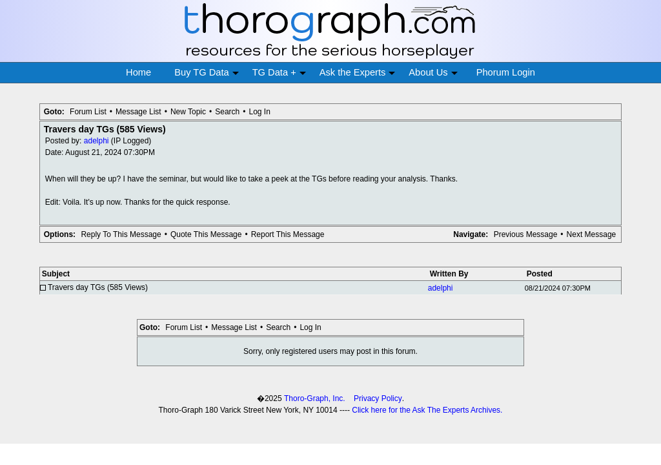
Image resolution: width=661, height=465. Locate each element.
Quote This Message (206, 234)
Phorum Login (505, 72)
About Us (433, 72)
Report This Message (288, 234)
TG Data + (279, 72)
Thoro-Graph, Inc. (314, 398)
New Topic (188, 111)
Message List (138, 111)
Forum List (88, 111)
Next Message (591, 234)
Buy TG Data (206, 72)
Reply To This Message (121, 234)
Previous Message (526, 234)
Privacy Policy (378, 398)
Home (138, 72)
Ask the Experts (358, 72)
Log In (259, 111)
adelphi (96, 140)
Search (227, 111)
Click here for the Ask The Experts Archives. (427, 410)
